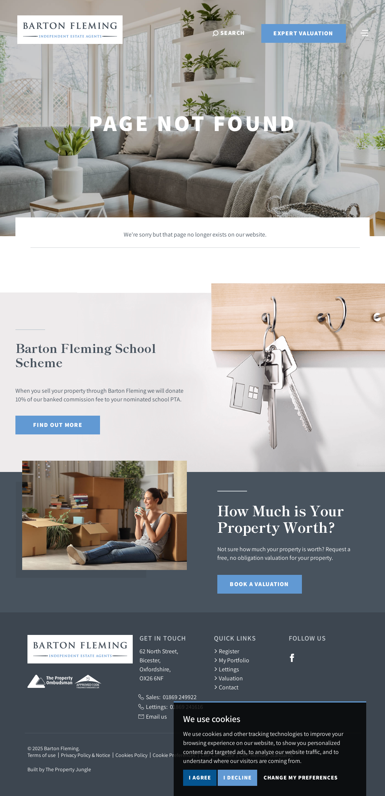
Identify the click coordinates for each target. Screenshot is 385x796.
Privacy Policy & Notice (85, 755)
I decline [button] (237, 777)
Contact (226, 687)
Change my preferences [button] (301, 777)
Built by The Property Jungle (59, 769)
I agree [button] (200, 777)
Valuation (228, 678)
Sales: (167, 696)
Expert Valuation (303, 33)
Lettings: (170, 706)
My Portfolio (231, 660)
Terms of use (41, 755)
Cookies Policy (131, 755)
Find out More (57, 425)
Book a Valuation (259, 584)
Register (226, 651)
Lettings (226, 669)
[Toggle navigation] (364, 32)
